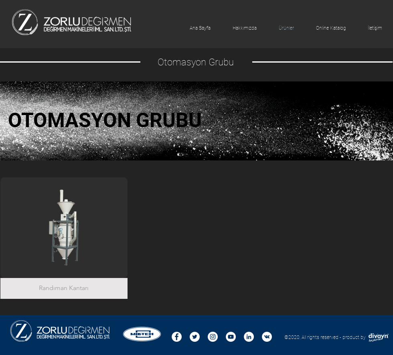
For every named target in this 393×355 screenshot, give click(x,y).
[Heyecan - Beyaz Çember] (195, 337)
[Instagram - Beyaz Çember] (213, 337)
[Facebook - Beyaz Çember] (177, 337)
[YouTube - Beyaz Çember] (231, 337)
